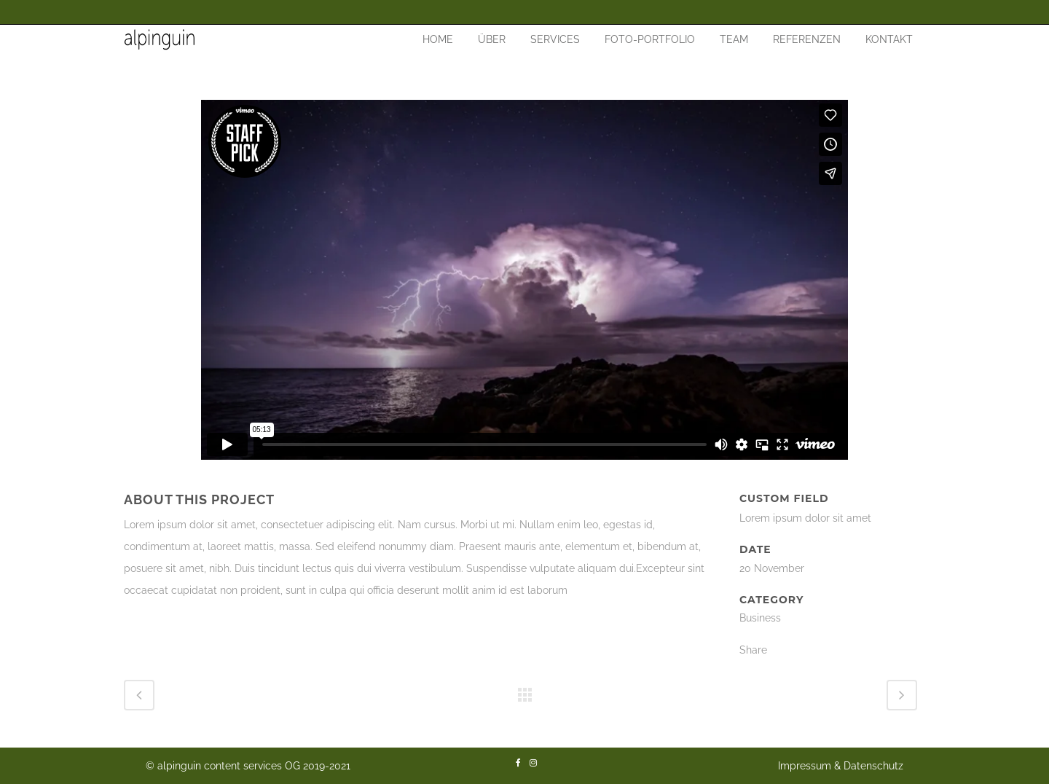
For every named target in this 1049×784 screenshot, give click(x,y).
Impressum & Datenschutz (840, 766)
